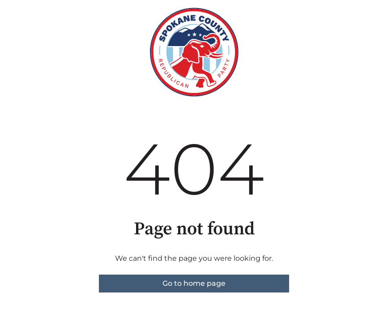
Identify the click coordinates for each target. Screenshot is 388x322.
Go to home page (194, 283)
